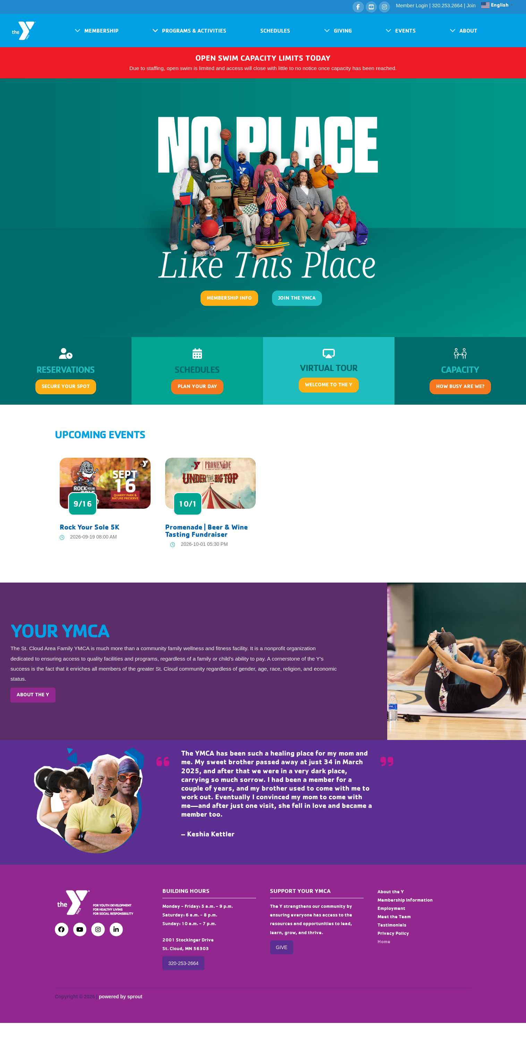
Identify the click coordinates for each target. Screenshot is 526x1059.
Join (471, 5)
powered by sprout (120, 996)
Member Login (412, 5)
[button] (96, 30)
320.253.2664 (447, 5)
